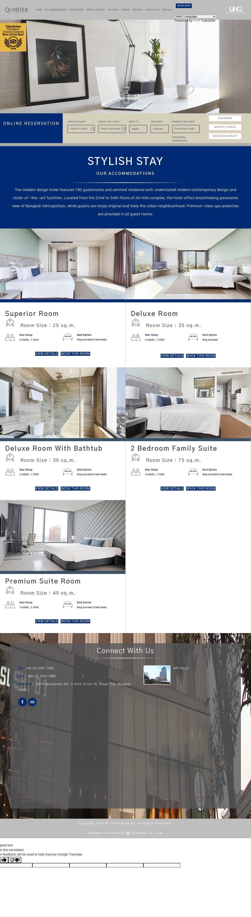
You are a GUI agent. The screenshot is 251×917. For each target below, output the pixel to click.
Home (38, 10)
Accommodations (55, 10)
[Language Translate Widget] (195, 16)
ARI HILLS (181, 668)
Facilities (113, 10)
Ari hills (168, 10)
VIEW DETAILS (47, 353)
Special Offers (96, 10)
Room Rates (76, 10)
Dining (126, 10)
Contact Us (153, 10)
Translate (204, 20)
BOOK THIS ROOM (75, 353)
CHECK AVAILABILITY (225, 136)
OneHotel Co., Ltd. (147, 833)
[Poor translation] (14, 860)
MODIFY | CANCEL (225, 127)
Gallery (138, 10)
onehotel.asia (180, 140)
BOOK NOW (183, 5)
